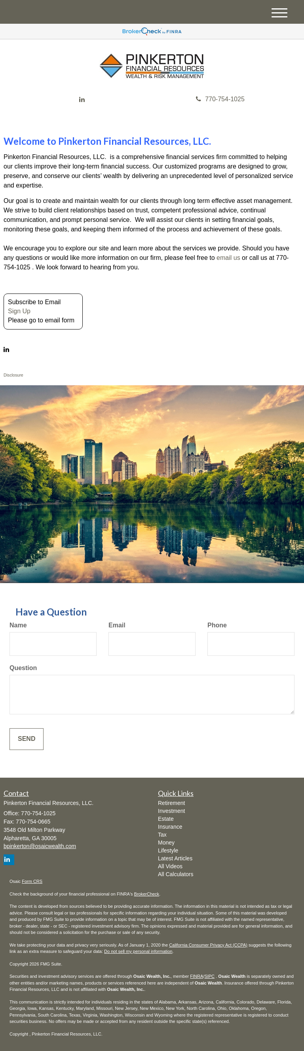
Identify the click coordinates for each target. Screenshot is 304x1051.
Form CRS (32, 881)
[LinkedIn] (82, 99)
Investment (171, 811)
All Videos (170, 866)
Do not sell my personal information (138, 951)
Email (116, 625)
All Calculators (175, 874)
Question (23, 668)
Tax (162, 834)
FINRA (196, 976)
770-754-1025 (220, 99)
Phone (217, 625)
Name (18, 625)
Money (166, 842)
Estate (166, 819)
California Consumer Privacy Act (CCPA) (208, 945)
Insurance (170, 827)
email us (228, 257)
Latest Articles (175, 858)
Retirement (171, 803)
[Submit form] (27, 739)
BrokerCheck (147, 894)
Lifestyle (168, 850)
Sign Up (19, 311)
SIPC (209, 976)
